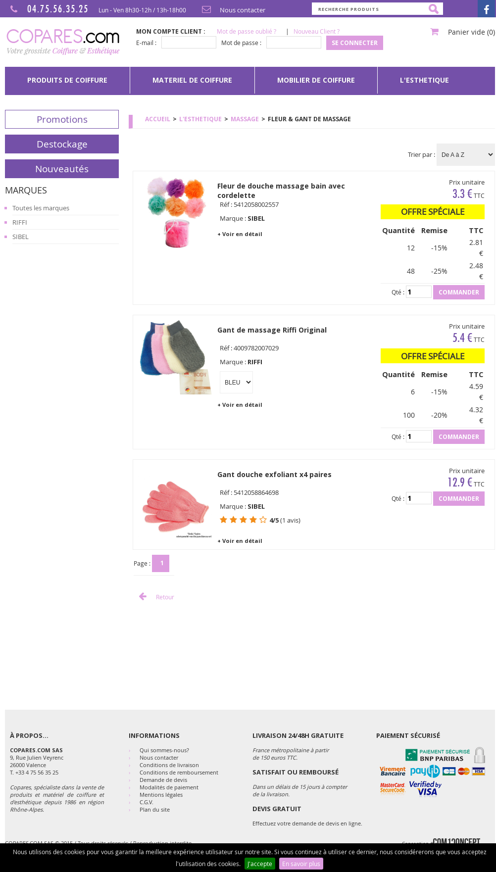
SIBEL (20, 236)
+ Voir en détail (239, 234)
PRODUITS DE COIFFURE (67, 80)
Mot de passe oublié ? (246, 31)
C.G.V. (146, 802)
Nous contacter (231, 9)
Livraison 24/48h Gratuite (298, 735)
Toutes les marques (40, 207)
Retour (154, 597)
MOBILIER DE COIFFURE (316, 80)
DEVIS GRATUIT (276, 808)
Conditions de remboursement (179, 772)
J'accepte (260, 864)
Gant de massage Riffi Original (272, 330)
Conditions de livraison (169, 765)
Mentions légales (161, 794)
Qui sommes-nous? (164, 750)
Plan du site (155, 809)
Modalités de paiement (169, 787)
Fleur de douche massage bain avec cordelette (281, 190)
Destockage (62, 144)
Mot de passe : (241, 43)
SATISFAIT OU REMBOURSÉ (295, 772)
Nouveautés (62, 168)
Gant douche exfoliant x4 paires (274, 474)
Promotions (62, 119)
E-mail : (146, 43)
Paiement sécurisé (408, 735)
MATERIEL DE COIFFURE (192, 80)
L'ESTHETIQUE (424, 80)
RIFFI (19, 222)
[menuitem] (67, 80)
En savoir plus (301, 864)
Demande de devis (163, 779)
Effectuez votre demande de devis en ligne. (307, 823)
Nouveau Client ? (317, 31)
